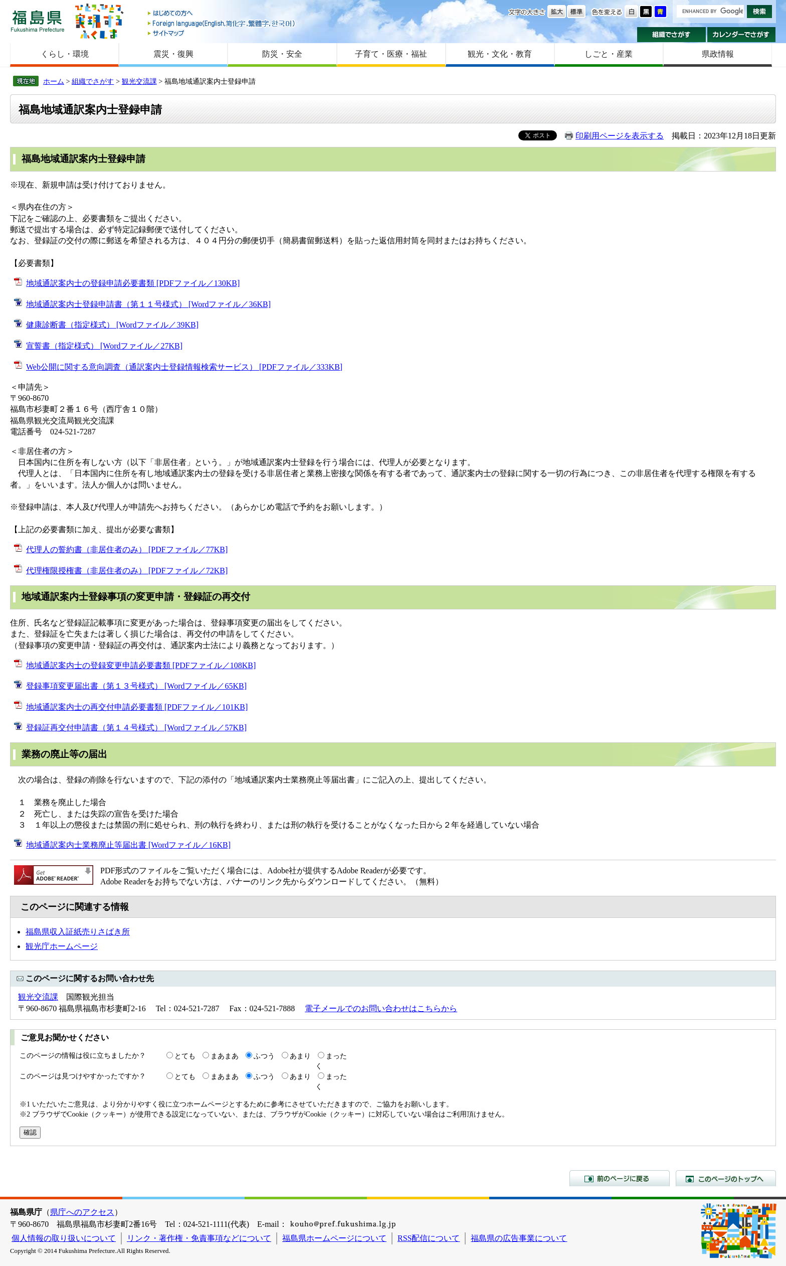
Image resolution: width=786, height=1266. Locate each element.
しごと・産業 (608, 54)
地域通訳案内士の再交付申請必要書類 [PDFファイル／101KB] (137, 707)
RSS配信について (429, 1238)
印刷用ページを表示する (619, 135)
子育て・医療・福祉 (391, 54)
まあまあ (225, 1056)
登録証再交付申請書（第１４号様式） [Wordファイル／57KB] (136, 727)
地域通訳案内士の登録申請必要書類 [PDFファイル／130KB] (133, 283)
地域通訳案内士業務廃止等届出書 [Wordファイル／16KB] (128, 845)
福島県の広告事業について (519, 1238)
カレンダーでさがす (741, 34)
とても (184, 1056)
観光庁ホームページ (62, 946)
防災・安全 (282, 54)
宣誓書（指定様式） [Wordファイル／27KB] (104, 346)
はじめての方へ (222, 14)
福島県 (37, 21)
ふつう (264, 1056)
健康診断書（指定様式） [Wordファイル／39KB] (112, 325)
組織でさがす (671, 34)
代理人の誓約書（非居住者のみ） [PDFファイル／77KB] (127, 549)
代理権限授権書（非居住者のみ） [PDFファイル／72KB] (127, 570)
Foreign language (222, 23)
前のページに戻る (619, 1178)
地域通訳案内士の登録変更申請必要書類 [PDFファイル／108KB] (141, 665)
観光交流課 (139, 81)
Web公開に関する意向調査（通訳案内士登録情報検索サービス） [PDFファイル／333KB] (184, 367)
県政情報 (718, 54)
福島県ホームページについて (334, 1238)
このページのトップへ (726, 1178)
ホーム (53, 81)
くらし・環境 (65, 54)
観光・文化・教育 (500, 54)
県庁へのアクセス (82, 1212)
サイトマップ (222, 33)
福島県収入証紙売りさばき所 (78, 931)
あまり (300, 1056)
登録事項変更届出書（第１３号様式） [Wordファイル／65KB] (136, 686)
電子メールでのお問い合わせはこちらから (381, 1008)
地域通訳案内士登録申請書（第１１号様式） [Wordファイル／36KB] (148, 304)
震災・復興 (173, 54)
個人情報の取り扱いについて (64, 1238)
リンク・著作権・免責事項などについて (199, 1238)
